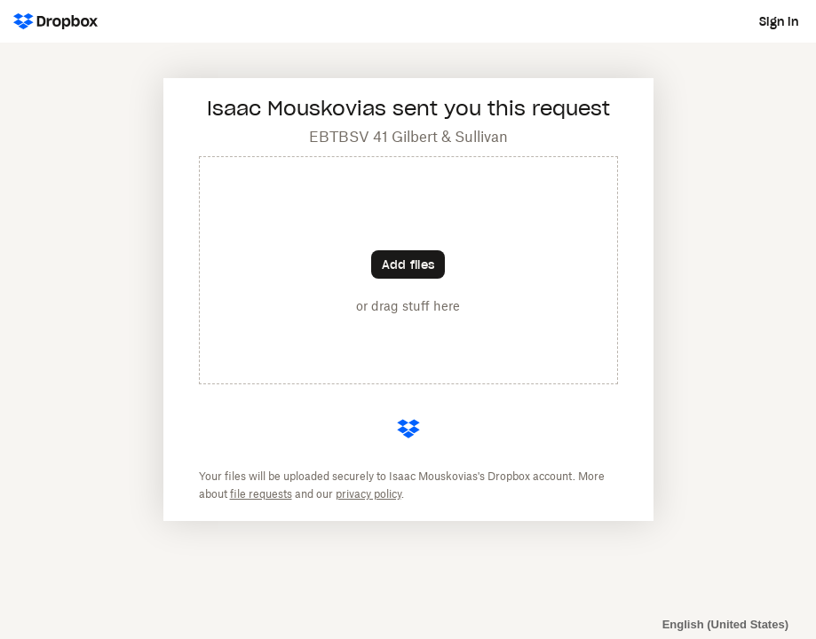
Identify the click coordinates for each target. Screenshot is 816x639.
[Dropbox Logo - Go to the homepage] (55, 21)
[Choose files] (408, 264)
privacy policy (368, 494)
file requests (261, 494)
